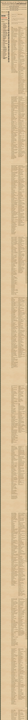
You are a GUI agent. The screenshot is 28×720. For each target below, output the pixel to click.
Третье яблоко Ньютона (13, 711)
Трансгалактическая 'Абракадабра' (14, 302)
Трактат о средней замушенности (14, 249)
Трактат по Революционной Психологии (13, 270)
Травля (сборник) (21, 33)
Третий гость (20, 615)
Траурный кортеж (14, 431)
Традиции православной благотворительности (14, 211)
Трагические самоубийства (13, 174)
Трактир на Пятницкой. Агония (14, 289)
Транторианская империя (13, 396)
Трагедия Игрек (13, 156)
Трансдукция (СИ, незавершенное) (14, 311)
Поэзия (4, 42)
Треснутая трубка (14, 606)
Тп (13, 19)
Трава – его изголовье (13, 39)
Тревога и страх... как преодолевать (14, 466)
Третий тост (13, 700)
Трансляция (13, 349)
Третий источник (21, 634)
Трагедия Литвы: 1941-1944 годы (21, 121)
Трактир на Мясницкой (13, 285)
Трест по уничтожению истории (13, 616)
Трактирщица (20, 239)
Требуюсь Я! (13, 446)
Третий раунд (13, 660)
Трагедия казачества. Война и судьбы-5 (21, 110)
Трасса (12, 407)
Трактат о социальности (13, 247)
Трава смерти (13, 56)
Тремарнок (13, 523)
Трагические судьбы (14, 175)
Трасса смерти (13, 408)
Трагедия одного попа (21, 139)
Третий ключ (20, 635)
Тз (19, 18)
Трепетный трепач (14, 599)
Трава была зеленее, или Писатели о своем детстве (14, 42)
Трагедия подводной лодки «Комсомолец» (21, 151)
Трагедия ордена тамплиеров (21, 142)
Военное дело (5, 23)
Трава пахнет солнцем (13, 52)
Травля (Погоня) (21, 32)
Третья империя (20, 714)
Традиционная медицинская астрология (13, 233)
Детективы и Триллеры (5, 27)
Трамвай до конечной (21, 260)
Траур (12, 428)
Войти (18, 3)
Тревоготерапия (13, 490)
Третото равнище (21, 686)
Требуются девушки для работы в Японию (14, 449)
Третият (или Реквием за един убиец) (21, 678)
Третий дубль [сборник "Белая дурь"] (21, 625)
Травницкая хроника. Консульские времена (21, 68)
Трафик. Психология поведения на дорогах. (21, 389)
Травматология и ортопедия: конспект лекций (21, 53)
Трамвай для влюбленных (20, 259)
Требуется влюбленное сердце (21, 413)
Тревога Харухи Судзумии (13, 471)
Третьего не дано (14, 714)
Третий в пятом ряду (21, 601)
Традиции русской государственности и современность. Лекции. (14, 215)
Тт (16, 19)
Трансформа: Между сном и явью (21, 353)
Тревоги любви (13, 487)
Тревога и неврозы (14, 464)
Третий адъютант (14, 638)
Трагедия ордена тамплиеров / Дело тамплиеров (21, 144)
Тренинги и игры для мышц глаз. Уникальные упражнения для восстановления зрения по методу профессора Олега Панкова (21, 542)
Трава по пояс (13, 53)
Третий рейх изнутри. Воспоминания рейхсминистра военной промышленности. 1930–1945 (14, 670)
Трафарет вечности (21, 385)
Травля (19, 31)
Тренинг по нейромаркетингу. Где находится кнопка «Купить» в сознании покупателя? (14, 583)
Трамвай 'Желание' (21, 253)
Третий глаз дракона (21, 610)
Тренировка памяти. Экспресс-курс (21, 563)
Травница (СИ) (20, 66)
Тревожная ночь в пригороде (21, 446)
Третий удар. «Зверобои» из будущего (13, 702)
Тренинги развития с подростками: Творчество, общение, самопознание (21, 548)
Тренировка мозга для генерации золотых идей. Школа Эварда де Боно (21, 560)
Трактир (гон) (13, 281)
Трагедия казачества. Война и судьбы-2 (21, 105)
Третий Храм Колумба (20, 661)
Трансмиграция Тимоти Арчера (13, 354)
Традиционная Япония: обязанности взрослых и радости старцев (21, 167)
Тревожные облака (21, 470)
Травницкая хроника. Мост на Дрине (21, 70)
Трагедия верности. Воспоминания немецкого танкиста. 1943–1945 (14, 128)
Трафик (19, 386)
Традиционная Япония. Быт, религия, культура (21, 170)
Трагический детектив (13, 177)
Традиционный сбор (21, 186)
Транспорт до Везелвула (20, 316)
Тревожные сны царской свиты (20, 476)
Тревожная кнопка (14, 496)
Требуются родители (14, 459)
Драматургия (5, 34)
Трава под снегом (14, 54)
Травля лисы (20, 34)
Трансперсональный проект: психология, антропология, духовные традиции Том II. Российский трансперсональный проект (21, 300)
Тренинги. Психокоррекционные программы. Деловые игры (21, 554)
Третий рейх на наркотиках (13, 674)
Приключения (5, 43)
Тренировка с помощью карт (20, 565)
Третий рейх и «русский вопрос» (14, 666)
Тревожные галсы (21, 463)
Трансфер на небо (21, 348)
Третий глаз (20, 608)
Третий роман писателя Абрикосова (13, 690)
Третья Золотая (20, 713)
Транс (26, 276)
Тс (15, 19)
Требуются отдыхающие (13, 458)
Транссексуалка (20, 333)
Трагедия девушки (14, 135)
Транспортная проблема (20, 322)
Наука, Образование (5, 40)
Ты (12, 20)
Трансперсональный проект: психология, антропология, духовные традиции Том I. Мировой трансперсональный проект (14, 365)
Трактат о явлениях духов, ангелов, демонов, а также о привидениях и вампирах (14, 256)
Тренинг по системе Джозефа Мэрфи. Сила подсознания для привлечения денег (21, 519)
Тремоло (12, 524)
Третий (12, 628)
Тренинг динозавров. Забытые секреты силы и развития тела (14, 547)
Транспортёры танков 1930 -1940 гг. (21, 319)
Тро (19, 22)
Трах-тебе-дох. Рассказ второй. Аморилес (20, 393)
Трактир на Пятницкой (13, 287)
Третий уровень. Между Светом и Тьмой (21, 649)
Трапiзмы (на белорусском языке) (14, 398)
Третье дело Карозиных (20, 691)
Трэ (14, 23)
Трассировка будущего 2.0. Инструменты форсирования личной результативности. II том (14, 412)
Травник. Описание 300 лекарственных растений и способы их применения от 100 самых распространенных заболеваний (21, 61)
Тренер (12, 543)
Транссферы (20, 344)
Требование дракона (21, 406)
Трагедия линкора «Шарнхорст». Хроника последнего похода (21, 118)
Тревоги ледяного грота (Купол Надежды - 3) (14, 485)
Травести (12, 67)
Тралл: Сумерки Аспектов (20, 246)
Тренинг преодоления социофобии (21, 528)
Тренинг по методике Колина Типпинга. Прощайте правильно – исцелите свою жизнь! (14, 577)
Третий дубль (20, 623)
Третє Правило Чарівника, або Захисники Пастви (14, 626)
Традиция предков (21, 200)
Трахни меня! (20, 399)
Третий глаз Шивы (21, 611)
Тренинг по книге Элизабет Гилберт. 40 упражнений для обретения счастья (14, 572)
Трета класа (13, 620)
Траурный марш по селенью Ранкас (14, 433)
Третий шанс (20, 664)
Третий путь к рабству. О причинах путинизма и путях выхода (14, 656)
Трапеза (12, 399)
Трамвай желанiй (21, 261)
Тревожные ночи (21, 467)
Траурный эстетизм (14, 438)
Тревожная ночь (13, 498)
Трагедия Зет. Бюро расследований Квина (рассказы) (14, 145)
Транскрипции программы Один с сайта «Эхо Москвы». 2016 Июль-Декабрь (14, 337)
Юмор (4, 56)
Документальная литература (5, 30)
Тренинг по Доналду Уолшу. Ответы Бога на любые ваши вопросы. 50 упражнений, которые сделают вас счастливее (14, 567)
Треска (12, 600)
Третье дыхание (20, 692)
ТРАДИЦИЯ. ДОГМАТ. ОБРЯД (21, 206)
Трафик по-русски (21, 387)
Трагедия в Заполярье (13, 109)
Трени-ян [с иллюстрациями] (14, 545)
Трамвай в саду (20, 257)
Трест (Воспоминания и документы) (14, 608)
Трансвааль (13, 299)
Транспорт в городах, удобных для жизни (21, 314)
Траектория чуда (21, 225)
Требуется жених (21, 428)
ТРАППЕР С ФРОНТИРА (13, 406)
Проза (4, 44)
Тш (21, 19)
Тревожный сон (20, 484)
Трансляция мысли (14, 350)
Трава (12, 37)
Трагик (26, 150)
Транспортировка (21, 320)
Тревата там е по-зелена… (14, 461)
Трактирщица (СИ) (21, 240)
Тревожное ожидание (21, 458)
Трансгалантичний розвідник (14, 308)
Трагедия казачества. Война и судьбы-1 (21, 103)
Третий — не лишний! (13, 636)
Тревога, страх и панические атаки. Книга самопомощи (14, 478)
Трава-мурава (13, 57)
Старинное (4, 51)
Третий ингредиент (21, 632)
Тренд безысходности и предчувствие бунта (14, 540)
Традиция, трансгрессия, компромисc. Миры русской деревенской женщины (21, 203)
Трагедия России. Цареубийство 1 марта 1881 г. (21, 155)
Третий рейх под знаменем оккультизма (14, 676)
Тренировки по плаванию (20, 577)
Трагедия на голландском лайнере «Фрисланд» (21, 125)
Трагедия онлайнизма (21, 140)
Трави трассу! (13, 68)
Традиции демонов (14, 204)
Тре (13, 22)
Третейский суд (13, 623)
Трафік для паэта (21, 391)
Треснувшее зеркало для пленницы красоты (14, 604)
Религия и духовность (5, 47)
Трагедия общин (21, 138)
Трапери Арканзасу (14, 401)
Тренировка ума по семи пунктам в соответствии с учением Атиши (21, 572)
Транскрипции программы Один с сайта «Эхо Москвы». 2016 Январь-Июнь (14, 342)
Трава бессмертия (14, 40)
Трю (15, 23)
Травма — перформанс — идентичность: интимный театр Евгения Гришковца (21, 41)
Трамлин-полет (20, 270)
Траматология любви (21, 251)
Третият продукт (21, 684)
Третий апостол (13, 640)
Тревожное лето (20, 457)
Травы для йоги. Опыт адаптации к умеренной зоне (21, 84)
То (12, 19)
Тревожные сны (20, 474)
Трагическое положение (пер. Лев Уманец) (14, 195)
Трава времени (13, 44)
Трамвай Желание (21, 262)
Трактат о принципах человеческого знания (14, 244)
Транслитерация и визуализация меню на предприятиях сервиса (14, 347)
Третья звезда (20, 712)
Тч (20, 19)
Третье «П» (20, 688)
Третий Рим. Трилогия (13, 688)
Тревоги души (13, 483)
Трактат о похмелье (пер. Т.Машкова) (14, 242)
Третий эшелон (20, 676)
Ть (13, 20)
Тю (15, 20)
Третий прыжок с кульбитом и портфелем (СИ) (14, 649)
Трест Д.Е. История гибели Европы (14, 610)
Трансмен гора (13, 351)
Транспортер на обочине (20, 317)
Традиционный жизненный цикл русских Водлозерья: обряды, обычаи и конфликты (21, 181)
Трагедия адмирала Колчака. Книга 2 (14, 97)
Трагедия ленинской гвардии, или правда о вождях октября (21, 114)
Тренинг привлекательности (21, 530)
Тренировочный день (21, 579)
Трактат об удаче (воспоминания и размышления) (14, 260)
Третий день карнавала (20, 618)
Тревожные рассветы (21, 473)
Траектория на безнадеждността (21, 216)
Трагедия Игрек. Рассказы (14, 158)
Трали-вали (20, 244)
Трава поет (13, 55)
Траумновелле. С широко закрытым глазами (14, 427)
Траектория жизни (21, 209)
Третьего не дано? (14, 715)
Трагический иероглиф (13, 179)
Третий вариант (20, 603)
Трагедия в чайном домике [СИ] (14, 125)
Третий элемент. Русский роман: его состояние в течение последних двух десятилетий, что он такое (21, 672)
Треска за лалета (14, 601)
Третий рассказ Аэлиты (13, 659)
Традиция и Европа (21, 191)
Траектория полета (21, 219)
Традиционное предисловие (20, 172)
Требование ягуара (21, 408)
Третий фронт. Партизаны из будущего (20, 659)
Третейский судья (14, 624)
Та (14, 18)
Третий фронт (20, 656)
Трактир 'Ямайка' (14, 277)
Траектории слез (21, 207)
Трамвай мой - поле (21, 263)
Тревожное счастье (21, 461)
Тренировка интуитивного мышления (20, 557)
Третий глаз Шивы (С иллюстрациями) (21, 613)
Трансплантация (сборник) (21, 304)
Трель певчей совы (14, 518)
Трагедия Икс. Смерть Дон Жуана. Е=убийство (21, 98)
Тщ (22, 19)
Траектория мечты (21, 214)
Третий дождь (20, 621)
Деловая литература (4, 25)
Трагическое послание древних (14, 198)
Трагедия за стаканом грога (13, 138)
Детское (4, 28)
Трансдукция (13, 309)
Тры (12, 23)
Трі (18, 22)
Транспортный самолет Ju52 (20, 326)
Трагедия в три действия (13, 121)
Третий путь (13, 651)
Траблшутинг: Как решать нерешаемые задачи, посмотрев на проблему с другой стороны (14, 30)
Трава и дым (13, 46)
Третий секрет (13, 692)
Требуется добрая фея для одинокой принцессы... (21, 426)
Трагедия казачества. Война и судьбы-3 (21, 106)
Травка (19, 29)
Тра (12, 22)
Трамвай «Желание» (21, 254)
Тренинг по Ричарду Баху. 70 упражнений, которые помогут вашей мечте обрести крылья (21, 515)
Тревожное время (21, 456)
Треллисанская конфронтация (13, 517)
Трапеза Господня (14, 400)
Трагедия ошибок (21, 146)
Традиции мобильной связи (14, 206)
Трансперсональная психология (14, 358)
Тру (21, 22)
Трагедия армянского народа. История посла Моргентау (14, 99)
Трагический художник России (14, 185)
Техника (4, 52)
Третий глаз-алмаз (21, 614)
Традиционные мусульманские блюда (20, 174)
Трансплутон (20, 307)
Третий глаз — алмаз (21, 609)
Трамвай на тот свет (21, 264)
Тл (22, 18)
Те (18, 18)
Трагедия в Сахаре (14, 118)
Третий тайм (13, 696)
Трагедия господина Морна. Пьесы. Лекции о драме (14, 133)
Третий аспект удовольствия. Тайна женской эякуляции (14, 642)
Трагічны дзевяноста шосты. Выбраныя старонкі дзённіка (14, 203)
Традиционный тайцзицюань (20, 187)
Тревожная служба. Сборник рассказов (21, 452)
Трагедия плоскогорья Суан (21, 148)
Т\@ (13, 18)
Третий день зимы (21, 616)
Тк (21, 18)
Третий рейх (13, 664)
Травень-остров (13, 66)
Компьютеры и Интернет (5, 36)
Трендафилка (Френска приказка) (14, 542)
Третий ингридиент (21, 633)
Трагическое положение (13, 190)
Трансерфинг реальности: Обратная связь (13, 315)
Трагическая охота (14, 168)
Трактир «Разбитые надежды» (14, 279)
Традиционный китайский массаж (21, 185)
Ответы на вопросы (4, 19)
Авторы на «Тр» (14, 14)
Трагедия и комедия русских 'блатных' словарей (14, 150)
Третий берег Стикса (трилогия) (14, 645)
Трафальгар (13, 439)
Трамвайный (20, 269)
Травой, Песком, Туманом (21, 74)
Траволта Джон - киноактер (21, 76)
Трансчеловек (13, 391)
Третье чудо (13, 709)
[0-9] (18, 6)
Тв (17, 18)
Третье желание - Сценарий (21, 695)
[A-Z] (16, 6)
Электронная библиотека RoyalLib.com (14, 4)
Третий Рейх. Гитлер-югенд (13, 683)
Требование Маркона (21, 407)
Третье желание (20, 693)
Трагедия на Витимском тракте (21, 123)
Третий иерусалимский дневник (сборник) (21, 630)
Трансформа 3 (20, 351)
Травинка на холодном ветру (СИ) (21, 28)
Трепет (26, 546)
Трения (26, 525)
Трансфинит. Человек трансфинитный (21, 350)
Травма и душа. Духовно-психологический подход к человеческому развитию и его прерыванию (21, 46)
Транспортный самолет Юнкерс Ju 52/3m (21, 328)
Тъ (24, 19)
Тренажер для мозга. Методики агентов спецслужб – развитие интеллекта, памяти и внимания (14, 530)
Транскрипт (13, 323)
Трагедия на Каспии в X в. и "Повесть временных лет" (21, 128)
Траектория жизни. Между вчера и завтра (21, 211)
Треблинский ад (20, 405)
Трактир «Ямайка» (14, 280)
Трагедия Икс (20, 96)
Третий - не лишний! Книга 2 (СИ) (14, 632)
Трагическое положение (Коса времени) (14, 192)
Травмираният (20, 55)
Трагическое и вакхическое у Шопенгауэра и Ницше (13, 187)
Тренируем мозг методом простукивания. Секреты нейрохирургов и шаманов (21, 587)
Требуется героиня (21, 417)
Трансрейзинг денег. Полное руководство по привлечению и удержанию (21, 331)
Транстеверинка (20, 345)
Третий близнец (20, 598)
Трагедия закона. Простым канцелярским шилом (14, 142)
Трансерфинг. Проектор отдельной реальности (14, 318)
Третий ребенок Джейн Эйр (13, 662)
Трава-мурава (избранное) (13, 59)
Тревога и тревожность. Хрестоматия (13, 468)
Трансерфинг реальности (13, 313)
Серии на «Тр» (14, 16)
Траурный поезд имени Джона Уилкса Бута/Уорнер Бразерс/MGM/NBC (14, 436)
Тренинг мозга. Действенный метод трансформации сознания (14, 560)
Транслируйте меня (14, 345)
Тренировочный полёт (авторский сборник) (21, 583)
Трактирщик (20, 238)
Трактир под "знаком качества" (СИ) (14, 293)
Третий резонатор (14, 663)
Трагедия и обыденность (13, 155)
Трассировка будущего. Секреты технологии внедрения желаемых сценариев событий (14, 422)
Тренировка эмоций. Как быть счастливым (21, 575)
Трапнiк (12, 404)
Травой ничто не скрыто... (21, 71)
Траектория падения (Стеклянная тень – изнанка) (21, 218)
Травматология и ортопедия (21, 51)
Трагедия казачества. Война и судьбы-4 (21, 108)
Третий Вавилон (21, 602)
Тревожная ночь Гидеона (20, 448)
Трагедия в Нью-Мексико (14, 115)
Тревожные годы (21, 464)
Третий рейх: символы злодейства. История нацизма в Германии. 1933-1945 (14, 680)
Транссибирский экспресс (21, 343)
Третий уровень (13, 703)
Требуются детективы (13, 452)
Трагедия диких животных (13, 136)
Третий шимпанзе (21, 667)
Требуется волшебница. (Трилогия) (20, 415)
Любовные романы (4, 38)
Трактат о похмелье (14, 240)
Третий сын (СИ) (14, 695)
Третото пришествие (21, 685)
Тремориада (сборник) (13, 526)
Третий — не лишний (13, 634)
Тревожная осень (21, 449)
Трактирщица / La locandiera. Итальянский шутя (21, 242)
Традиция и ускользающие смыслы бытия (20, 195)
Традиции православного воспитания (13, 208)
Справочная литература (5, 50)
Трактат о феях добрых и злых (13, 251)
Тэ (14, 20)
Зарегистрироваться (23, 3)
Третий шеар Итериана (20, 666)
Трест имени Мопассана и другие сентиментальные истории (14, 613)
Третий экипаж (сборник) (20, 669)
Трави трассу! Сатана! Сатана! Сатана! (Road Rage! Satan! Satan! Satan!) (14, 71)
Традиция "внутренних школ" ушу (21, 189)
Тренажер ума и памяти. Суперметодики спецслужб (13, 537)
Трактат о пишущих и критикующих (14, 239)
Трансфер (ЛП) (20, 346)
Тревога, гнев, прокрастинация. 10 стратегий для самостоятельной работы (14, 474)
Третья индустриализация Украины (21, 718)
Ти (20, 18)
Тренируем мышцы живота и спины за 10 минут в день (21, 594)
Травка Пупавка (20, 30)
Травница (19, 65)
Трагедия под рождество (20, 150)
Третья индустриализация (21, 716)
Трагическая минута (14, 167)
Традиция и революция (20, 193)
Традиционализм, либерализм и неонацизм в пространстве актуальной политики (14, 229)
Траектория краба (21, 213)
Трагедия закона (13, 139)
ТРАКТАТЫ (13, 276)
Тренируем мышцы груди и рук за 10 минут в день (21, 591)
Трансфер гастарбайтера (20, 347)
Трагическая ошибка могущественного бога (14, 170)
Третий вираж (20, 604)
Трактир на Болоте (14, 283)
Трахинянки (20, 398)
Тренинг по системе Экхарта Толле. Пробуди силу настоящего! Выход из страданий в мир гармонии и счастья (21, 524)
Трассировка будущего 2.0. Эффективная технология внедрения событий (14, 417)
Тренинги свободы (21, 551)
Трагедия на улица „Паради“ (21, 136)
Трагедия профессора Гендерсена (21, 153)
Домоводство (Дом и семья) (5, 33)
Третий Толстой (13, 699)
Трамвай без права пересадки (21, 256)
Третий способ (13, 693)
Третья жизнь (20, 709)
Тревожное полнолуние (20, 460)
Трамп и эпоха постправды (20, 272)
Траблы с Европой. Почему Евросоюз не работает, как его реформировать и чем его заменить (14, 35)
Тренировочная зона (21, 578)
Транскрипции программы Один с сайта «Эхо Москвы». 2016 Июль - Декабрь (14, 333)
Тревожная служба (21, 450)
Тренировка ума (20, 568)
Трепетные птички (14, 598)
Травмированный (21, 56)
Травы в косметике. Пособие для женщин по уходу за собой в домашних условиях (21, 81)
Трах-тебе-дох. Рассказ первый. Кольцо (20, 396)
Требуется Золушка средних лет (21, 430)
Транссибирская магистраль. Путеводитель (20, 340)
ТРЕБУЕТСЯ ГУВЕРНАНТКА (21, 418)
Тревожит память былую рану (14, 491)
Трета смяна (13, 621)
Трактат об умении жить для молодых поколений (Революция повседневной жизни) (14, 264)
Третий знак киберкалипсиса (20, 628)
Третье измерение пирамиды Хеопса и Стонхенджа (21, 698)
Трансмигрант (13, 352)
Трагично (12, 199)
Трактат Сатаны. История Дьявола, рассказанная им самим (14, 274)
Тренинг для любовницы (13, 550)
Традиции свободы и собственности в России (14, 218)
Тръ (22, 22)
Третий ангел (13, 639)
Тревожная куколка (14, 497)
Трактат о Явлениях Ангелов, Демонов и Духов (14, 253)
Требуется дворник (21, 424)
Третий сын (13, 694)
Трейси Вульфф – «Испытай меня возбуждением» (14, 514)
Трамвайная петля (21, 268)
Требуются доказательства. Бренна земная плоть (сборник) (14, 455)
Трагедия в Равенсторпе (13, 117)
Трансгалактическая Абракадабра (14, 304)
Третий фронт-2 (20, 657)
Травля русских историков (20, 36)
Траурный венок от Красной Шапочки (14, 430)
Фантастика (5, 53)
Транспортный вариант (20, 324)
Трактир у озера (13, 294)
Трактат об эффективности (13, 268)
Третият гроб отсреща (20, 681)
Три (16, 22)
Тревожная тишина (21, 453)
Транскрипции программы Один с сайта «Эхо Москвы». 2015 (14, 329)
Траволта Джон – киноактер (21, 78)
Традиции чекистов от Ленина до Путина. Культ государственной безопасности (14, 223)
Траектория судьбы (21, 224)
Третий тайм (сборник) (13, 698)
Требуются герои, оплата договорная (14, 447)
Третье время (20, 689)
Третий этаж (20, 675)
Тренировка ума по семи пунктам (21, 570)
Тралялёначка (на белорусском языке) (21, 248)
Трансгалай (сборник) (13, 301)
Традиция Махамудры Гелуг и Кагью (21, 198)
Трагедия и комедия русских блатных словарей (14, 153)
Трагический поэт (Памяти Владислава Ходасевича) (14, 182)
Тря (17, 23)
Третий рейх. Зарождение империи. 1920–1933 (14, 685)
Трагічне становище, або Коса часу (14, 201)
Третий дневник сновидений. (20, 620)
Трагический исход (14, 180)
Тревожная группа (14, 495)
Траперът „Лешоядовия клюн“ (14, 403)
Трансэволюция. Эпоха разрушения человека (14, 393)
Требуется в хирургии (21, 411)
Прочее (4, 45)
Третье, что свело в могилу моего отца (14, 713)
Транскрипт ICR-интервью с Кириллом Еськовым (14, 325)
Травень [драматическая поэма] (13, 65)
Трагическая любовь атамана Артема (14, 166)
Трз (15, 22)
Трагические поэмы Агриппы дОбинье (14, 172)
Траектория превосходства (20, 221)
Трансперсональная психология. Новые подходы (14, 360)
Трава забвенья (13, 45)
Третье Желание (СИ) (21, 696)
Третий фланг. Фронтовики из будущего (20, 654)
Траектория (20, 208)
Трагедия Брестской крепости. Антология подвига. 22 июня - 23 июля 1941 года (14, 106)
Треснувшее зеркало (14, 602)
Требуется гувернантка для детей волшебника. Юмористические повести (21, 422)
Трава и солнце (13, 47)
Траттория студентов (14, 425)
